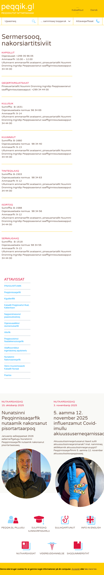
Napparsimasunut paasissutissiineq (12, 315)
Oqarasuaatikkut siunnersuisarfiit (11, 324)
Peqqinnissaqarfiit (12, 292)
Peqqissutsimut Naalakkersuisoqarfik (13, 340)
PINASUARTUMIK (12, 286)
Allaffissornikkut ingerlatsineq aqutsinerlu (15, 349)
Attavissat (14, 279)
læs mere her (90, 569)
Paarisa (7, 375)
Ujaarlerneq (33, 21)
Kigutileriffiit (9, 298)
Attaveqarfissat (84, 21)
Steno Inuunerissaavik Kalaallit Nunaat (14, 367)
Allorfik (7, 332)
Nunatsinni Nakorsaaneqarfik (12, 358)
